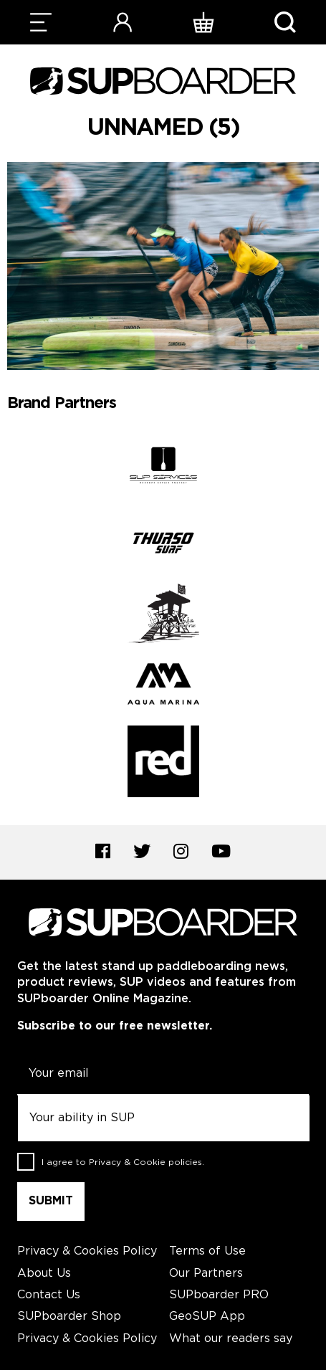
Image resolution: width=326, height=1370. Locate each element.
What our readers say (230, 1338)
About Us (44, 1273)
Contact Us (48, 1295)
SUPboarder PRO (219, 1295)
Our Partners (206, 1273)
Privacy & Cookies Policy (87, 1251)
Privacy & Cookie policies (145, 1162)
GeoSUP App (207, 1316)
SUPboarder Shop (69, 1316)
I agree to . (123, 1162)
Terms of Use (207, 1251)
